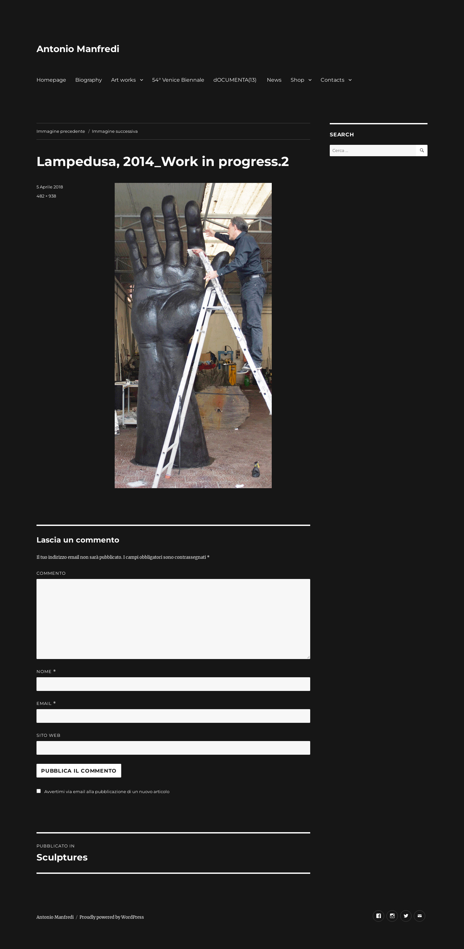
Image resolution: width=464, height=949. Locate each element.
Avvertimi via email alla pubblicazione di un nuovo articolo (106, 791)
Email (46, 703)
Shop (297, 80)
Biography (88, 80)
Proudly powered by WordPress (112, 917)
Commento (51, 573)
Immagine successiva (115, 131)
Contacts (332, 80)
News (274, 80)
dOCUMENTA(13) (235, 80)
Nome (46, 671)
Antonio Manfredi (77, 48)
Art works (123, 80)
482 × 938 (46, 196)
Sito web (48, 735)
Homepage (51, 80)
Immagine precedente (60, 131)
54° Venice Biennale (178, 80)
